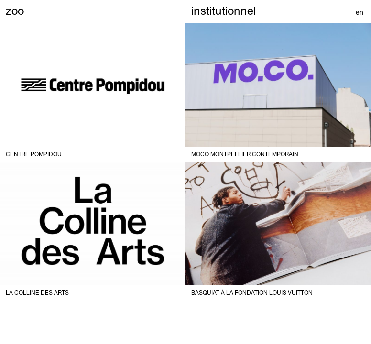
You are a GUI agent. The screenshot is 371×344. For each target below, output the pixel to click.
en (359, 12)
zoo (15, 10)
